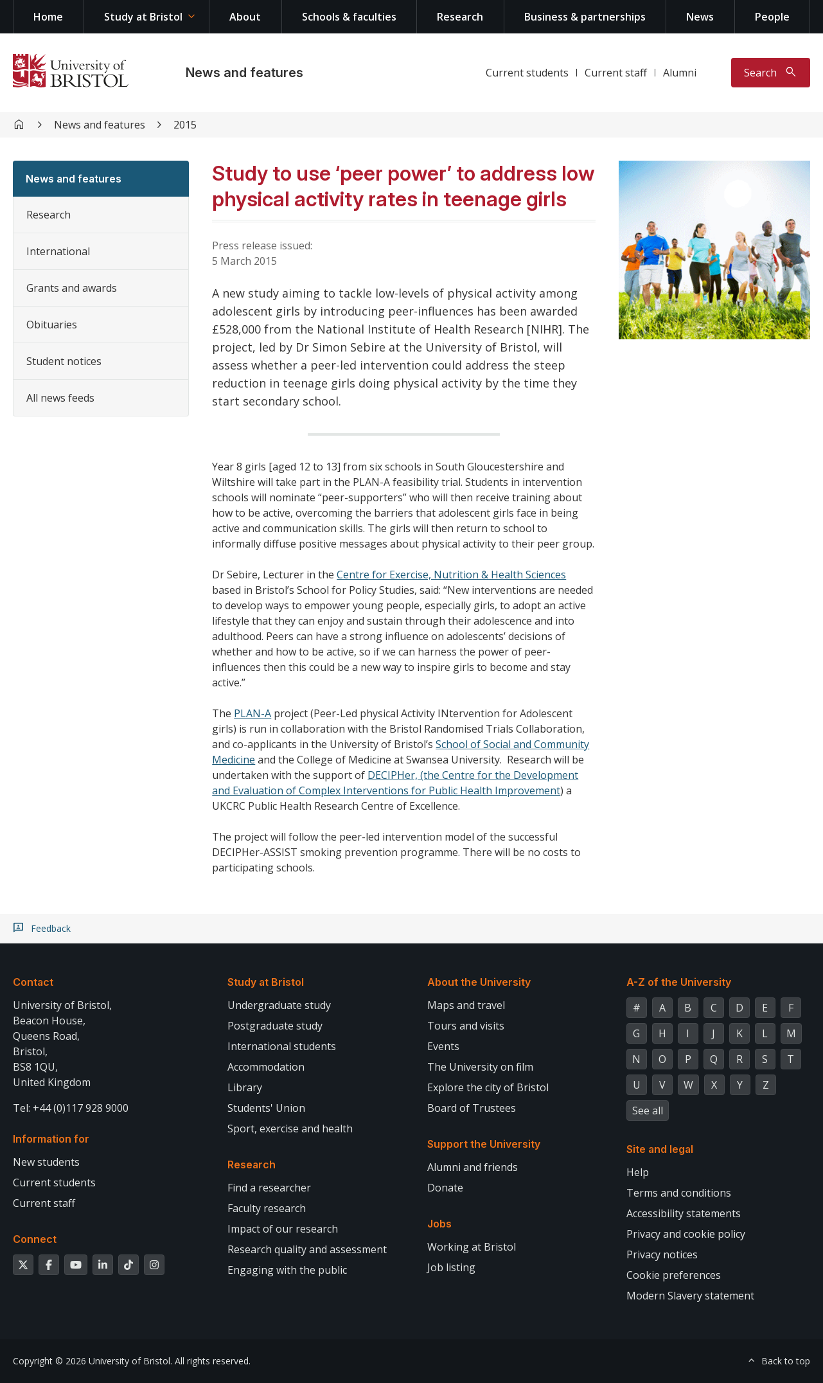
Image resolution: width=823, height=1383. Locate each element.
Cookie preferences (673, 1275)
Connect (35, 1239)
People (772, 17)
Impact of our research (282, 1229)
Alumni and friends (472, 1167)
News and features (244, 72)
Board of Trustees (471, 1108)
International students (281, 1046)
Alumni (679, 73)
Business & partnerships (585, 17)
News (700, 17)
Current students (527, 73)
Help (637, 1172)
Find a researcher (269, 1188)
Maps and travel (466, 1005)
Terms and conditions (678, 1193)
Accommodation (266, 1067)
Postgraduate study (275, 1026)
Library (244, 1087)
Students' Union (266, 1108)
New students (46, 1162)
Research (460, 17)
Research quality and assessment (307, 1249)
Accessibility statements (683, 1213)
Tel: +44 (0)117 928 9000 (70, 1108)
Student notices (64, 361)
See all (647, 1110)
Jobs (439, 1223)
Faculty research (266, 1208)
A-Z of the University (678, 982)
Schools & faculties (349, 17)
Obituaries (51, 324)
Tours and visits (465, 1026)
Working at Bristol (471, 1247)
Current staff (616, 73)
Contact (33, 982)
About (245, 17)
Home (48, 17)
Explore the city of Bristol (488, 1087)
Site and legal (659, 1149)
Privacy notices (662, 1254)
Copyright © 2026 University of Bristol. (92, 1361)
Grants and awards (71, 288)
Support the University (483, 1144)
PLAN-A (252, 713)
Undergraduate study (279, 1005)
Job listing (451, 1267)
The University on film (480, 1067)
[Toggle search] (770, 72)
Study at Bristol (143, 17)
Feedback (51, 928)
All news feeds (60, 398)
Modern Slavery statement (690, 1296)
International (58, 251)
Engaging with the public (287, 1270)
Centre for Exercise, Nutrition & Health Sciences (451, 574)
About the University (479, 982)
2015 (185, 125)
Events (443, 1046)
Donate (445, 1188)
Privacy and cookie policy (685, 1234)
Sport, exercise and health (290, 1128)
